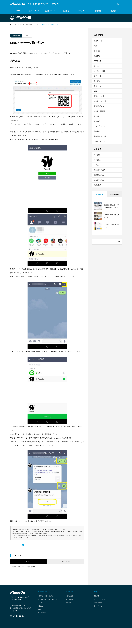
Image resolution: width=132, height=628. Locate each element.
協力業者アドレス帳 (101, 113)
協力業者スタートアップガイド (47, 599)
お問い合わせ (98, 602)
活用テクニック (50, 11)
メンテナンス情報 (100, 77)
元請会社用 (16, 35)
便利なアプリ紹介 (100, 194)
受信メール (98, 95)
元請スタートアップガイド (46, 596)
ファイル (97, 71)
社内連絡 (97, 131)
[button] (106, 227)
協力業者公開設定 (100, 125)
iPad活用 (97, 176)
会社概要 (96, 596)
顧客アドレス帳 (99, 107)
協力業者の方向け (100, 206)
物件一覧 (97, 53)
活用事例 (66, 11)
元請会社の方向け (100, 200)
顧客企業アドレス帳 (101, 155)
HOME (18, 11)
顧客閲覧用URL (99, 119)
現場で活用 (98, 212)
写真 (95, 47)
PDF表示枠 (98, 65)
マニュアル (81, 11)
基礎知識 (98, 11)
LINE (27, 35)
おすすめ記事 (114, 222)
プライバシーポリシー (101, 599)
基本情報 (97, 89)
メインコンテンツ (44, 592)
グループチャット (100, 143)
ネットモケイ (98, 606)
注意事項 (97, 59)
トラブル (97, 188)
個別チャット (99, 41)
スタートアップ (34, 11)
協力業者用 (69, 599)
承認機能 (97, 149)
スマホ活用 (98, 182)
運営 (95, 592)
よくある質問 (42, 612)
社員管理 (97, 137)
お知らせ (114, 11)
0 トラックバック (65, 561)
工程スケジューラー (101, 161)
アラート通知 (99, 83)
